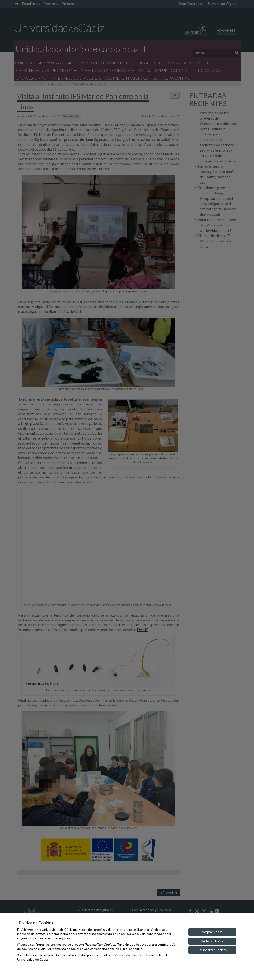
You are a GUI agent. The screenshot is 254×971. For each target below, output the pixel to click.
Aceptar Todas (212, 932)
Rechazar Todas (212, 941)
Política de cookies (128, 955)
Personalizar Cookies (212, 950)
